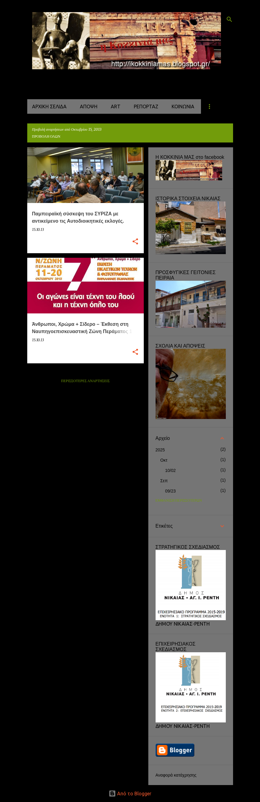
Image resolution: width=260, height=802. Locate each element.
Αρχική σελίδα (49, 106)
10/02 (170, 470)
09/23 (170, 491)
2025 (160, 449)
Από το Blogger (130, 793)
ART (115, 106)
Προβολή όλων (46, 137)
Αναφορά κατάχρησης (176, 775)
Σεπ (164, 480)
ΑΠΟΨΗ (88, 106)
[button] (135, 242)
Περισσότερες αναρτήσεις (85, 381)
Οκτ (163, 460)
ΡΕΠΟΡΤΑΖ (146, 106)
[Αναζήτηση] (229, 19)
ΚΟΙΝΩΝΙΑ (183, 106)
